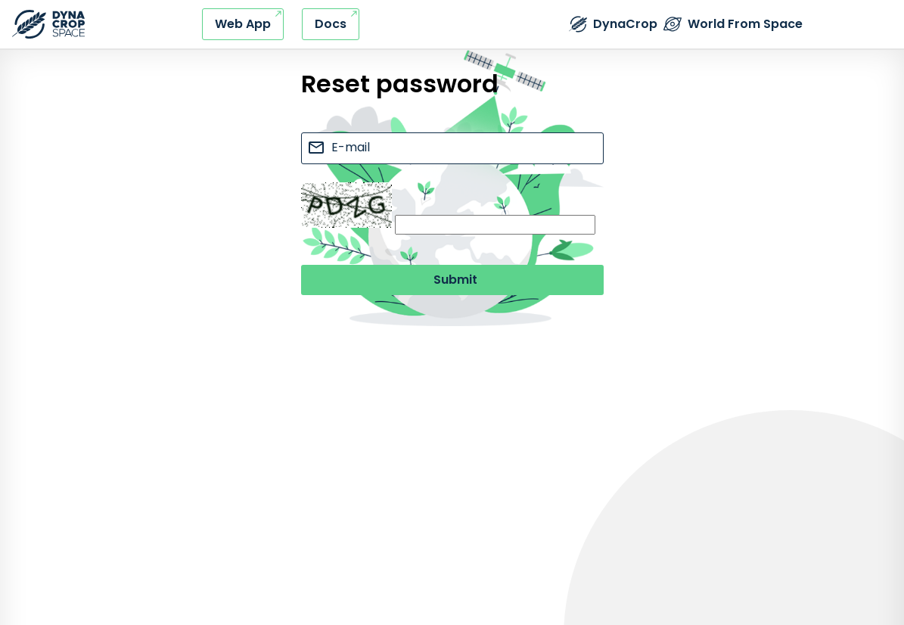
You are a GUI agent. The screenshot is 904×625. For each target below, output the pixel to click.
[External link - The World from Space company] (733, 24)
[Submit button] (452, 280)
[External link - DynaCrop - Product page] (613, 24)
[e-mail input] (452, 148)
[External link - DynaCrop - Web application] (243, 24)
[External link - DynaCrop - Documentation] (330, 24)
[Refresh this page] (48, 24)
